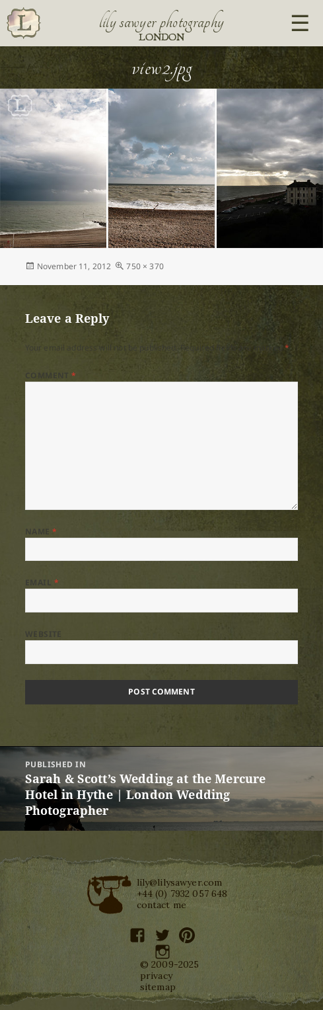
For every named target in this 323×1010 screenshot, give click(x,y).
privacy (156, 976)
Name (41, 531)
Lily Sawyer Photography (162, 22)
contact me (162, 905)
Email (42, 582)
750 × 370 (144, 266)
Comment (51, 375)
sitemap (158, 987)
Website (43, 634)
